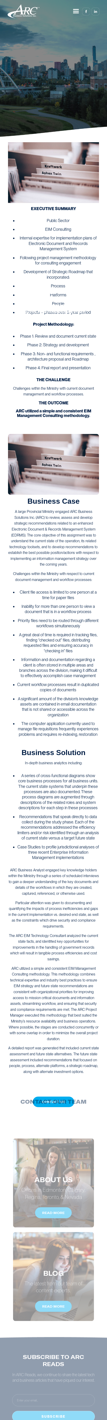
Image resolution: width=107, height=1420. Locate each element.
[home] (23, 11)
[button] (76, 11)
